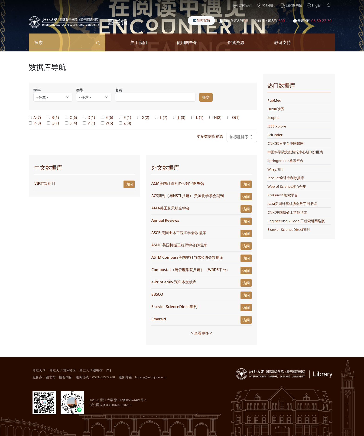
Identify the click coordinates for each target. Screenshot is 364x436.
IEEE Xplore (276, 126)
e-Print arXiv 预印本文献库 (173, 282)
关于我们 (138, 42)
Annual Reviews (165, 220)
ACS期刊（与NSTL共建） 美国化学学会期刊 (188, 195)
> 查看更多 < (201, 333)
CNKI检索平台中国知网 (285, 143)
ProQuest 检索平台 (282, 195)
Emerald (158, 319)
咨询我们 (242, 5)
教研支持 (282, 42)
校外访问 (266, 5)
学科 (37, 90)
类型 (80, 90)
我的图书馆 (291, 5)
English (317, 5)
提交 (206, 97)
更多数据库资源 (210, 136)
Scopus (273, 117)
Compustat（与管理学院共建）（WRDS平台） (190, 269)
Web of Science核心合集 (286, 186)
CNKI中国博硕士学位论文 (287, 212)
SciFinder (275, 134)
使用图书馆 (187, 42)
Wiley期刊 (275, 169)
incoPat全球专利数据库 (285, 177)
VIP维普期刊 (44, 183)
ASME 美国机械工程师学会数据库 (179, 245)
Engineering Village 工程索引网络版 (296, 220)
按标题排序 (242, 136)
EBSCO (157, 294)
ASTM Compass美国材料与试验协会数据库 (187, 257)
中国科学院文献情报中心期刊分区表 (295, 152)
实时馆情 (201, 20)
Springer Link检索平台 (285, 160)
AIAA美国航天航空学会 (170, 208)
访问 (129, 184)
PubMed (274, 100)
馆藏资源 (236, 42)
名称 (119, 90)
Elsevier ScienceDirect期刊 (174, 306)
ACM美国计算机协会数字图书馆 (177, 183)
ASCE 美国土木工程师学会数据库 (178, 232)
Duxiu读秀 (275, 109)
